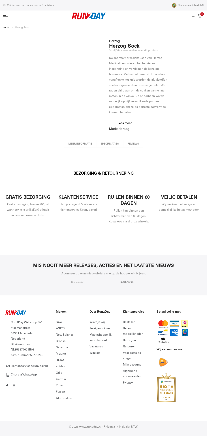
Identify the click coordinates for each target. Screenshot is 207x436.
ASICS (60, 328)
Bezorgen (129, 340)
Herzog (123, 129)
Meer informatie (79, 144)
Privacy (128, 382)
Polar (59, 385)
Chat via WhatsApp (24, 374)
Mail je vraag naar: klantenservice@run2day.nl (28, 5)
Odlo (59, 373)
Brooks (60, 341)
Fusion (60, 392)
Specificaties (110, 144)
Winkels (94, 353)
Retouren (129, 346)
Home (6, 28)
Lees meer (125, 123)
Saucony (62, 347)
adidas (60, 366)
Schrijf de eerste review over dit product (133, 50)
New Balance (65, 334)
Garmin (61, 379)
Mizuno (61, 353)
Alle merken (64, 398)
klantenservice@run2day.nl (29, 366)
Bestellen (129, 322)
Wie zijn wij (97, 322)
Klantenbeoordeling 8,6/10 (188, 5)
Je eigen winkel (99, 328)
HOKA (60, 360)
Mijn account (132, 364)
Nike (59, 322)
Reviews (133, 144)
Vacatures (96, 346)
